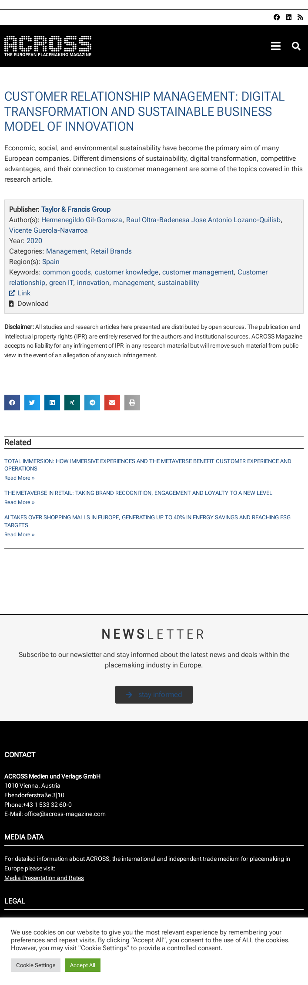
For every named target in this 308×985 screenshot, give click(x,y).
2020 (34, 241)
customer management (198, 272)
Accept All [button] (82, 965)
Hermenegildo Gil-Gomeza (81, 220)
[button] (296, 46)
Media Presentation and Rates (44, 878)
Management (66, 251)
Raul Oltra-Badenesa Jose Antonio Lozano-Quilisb (203, 220)
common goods (67, 272)
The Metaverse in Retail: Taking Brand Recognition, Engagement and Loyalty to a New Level (138, 493)
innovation (93, 282)
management (133, 282)
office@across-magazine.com (65, 814)
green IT (61, 282)
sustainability (178, 282)
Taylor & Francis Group (75, 209)
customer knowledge (126, 272)
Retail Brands (111, 251)
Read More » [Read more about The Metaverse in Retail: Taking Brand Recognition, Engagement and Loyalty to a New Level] (19, 502)
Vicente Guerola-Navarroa (48, 230)
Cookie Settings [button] (35, 965)
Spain (51, 261)
